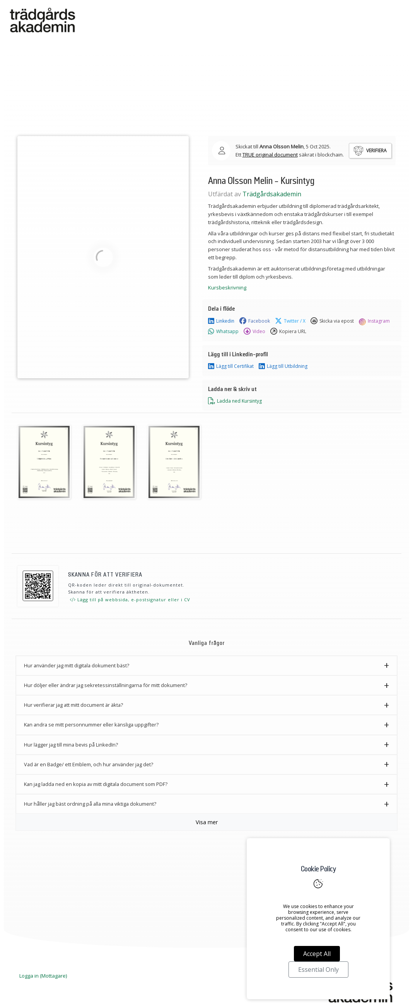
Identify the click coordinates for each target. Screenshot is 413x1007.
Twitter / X (290, 321)
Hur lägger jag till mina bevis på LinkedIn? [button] (71, 744)
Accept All (317, 953)
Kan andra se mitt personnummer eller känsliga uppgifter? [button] (91, 724)
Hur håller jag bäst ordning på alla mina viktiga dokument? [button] (90, 803)
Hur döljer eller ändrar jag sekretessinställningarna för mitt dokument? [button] (105, 685)
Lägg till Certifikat (231, 366)
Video (254, 331)
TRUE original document (270, 154)
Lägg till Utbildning (283, 366)
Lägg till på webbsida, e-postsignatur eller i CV (130, 599)
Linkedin (221, 321)
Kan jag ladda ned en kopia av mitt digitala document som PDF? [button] (95, 784)
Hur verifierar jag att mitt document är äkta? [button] (73, 704)
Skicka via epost (332, 321)
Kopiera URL (288, 331)
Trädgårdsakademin (271, 194)
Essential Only (318, 969)
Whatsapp (223, 331)
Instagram (374, 321)
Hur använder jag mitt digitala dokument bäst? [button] (76, 665)
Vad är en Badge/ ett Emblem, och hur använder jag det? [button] (88, 764)
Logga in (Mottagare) (43, 975)
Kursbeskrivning (227, 287)
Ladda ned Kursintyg (235, 401)
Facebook (254, 321)
